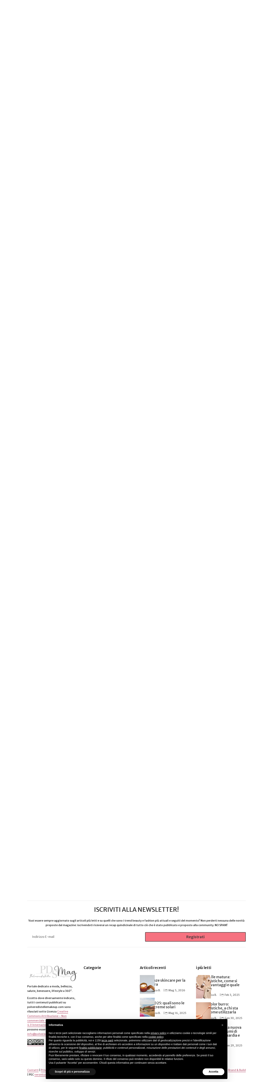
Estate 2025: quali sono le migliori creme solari (162, 1004)
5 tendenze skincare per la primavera (162, 982)
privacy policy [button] (158, 1033)
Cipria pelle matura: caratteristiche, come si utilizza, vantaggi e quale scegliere (218, 982)
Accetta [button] (213, 1071)
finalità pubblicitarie (90, 1047)
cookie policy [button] (155, 1036)
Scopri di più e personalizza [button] (72, 1071)
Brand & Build (237, 1069)
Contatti (33, 1069)
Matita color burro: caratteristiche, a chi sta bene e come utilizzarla (217, 1008)
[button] (222, 1025)
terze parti (107, 1040)
